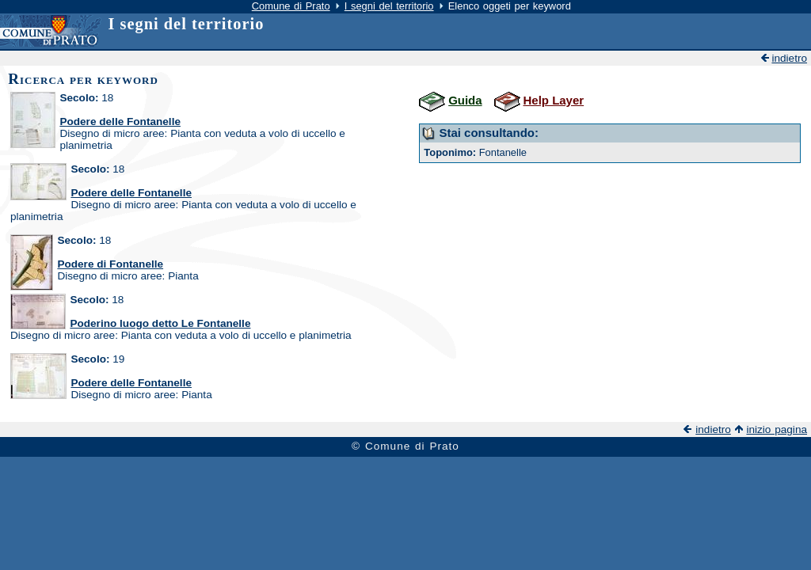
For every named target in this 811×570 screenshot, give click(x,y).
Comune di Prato (291, 6)
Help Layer (554, 100)
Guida (465, 100)
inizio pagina (776, 429)
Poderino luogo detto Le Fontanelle (160, 323)
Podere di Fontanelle (110, 264)
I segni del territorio (389, 6)
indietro (789, 58)
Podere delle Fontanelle (120, 121)
